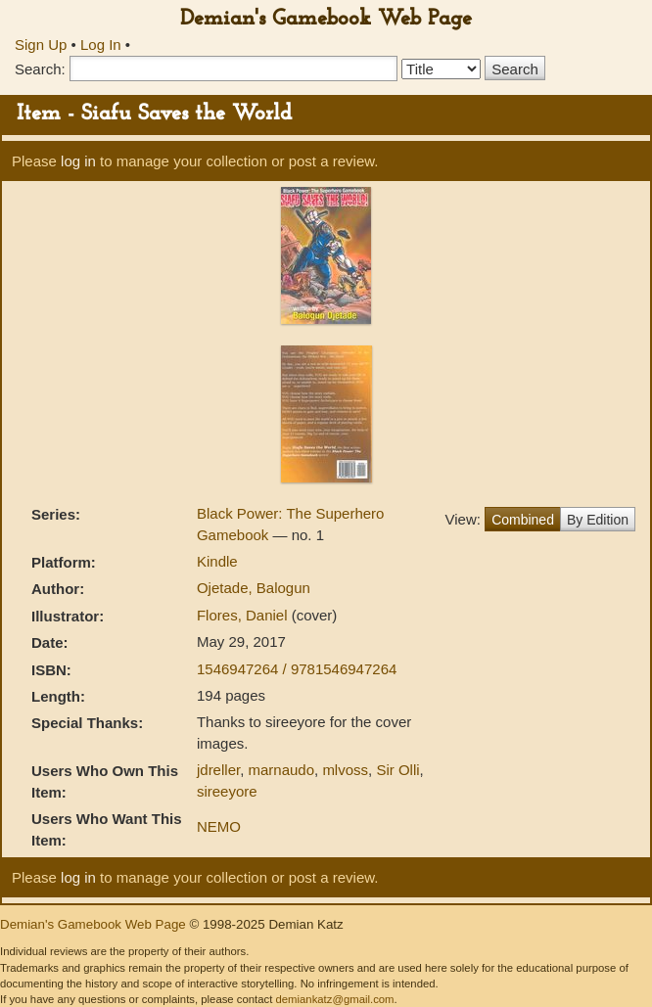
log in (78, 161)
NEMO (219, 826)
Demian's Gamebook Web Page (326, 19)
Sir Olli (397, 769)
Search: (40, 69)
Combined (522, 519)
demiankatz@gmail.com (334, 999)
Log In (100, 44)
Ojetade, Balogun (253, 587)
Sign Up (41, 44)
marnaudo (281, 769)
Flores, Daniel (244, 615)
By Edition (598, 519)
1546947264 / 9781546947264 (296, 669)
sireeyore (227, 791)
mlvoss (345, 769)
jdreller (218, 769)
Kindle (217, 561)
